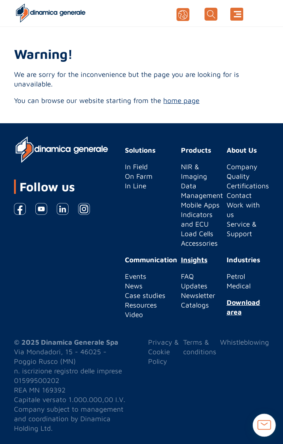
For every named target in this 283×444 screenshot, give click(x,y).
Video (134, 314)
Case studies (145, 295)
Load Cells (197, 234)
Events (135, 276)
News (134, 286)
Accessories (199, 243)
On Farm (139, 176)
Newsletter (198, 295)
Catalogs (195, 305)
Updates (194, 286)
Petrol (236, 276)
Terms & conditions (199, 347)
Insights (194, 260)
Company (242, 167)
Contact (239, 195)
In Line (135, 186)
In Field (136, 167)
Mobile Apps (200, 205)
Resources (141, 305)
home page (181, 100)
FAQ (187, 276)
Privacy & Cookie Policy (163, 351)
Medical (239, 286)
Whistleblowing (244, 342)
